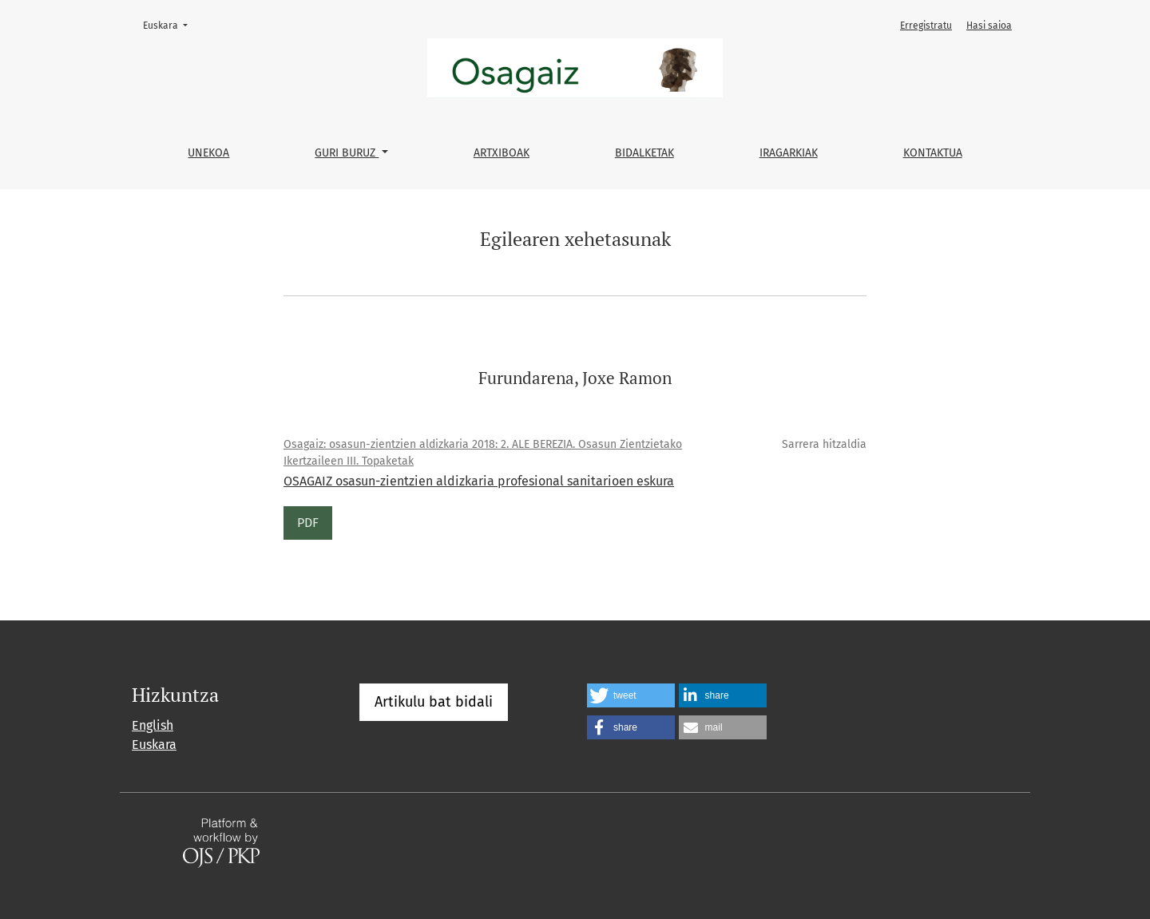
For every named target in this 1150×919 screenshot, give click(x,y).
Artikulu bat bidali (434, 702)
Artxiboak (501, 153)
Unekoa (208, 153)
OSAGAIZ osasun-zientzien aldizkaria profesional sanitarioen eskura (479, 481)
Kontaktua (932, 153)
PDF (308, 522)
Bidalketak (644, 153)
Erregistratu (926, 25)
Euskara (170, 24)
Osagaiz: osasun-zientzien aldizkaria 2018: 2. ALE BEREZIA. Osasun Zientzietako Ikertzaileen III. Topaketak (483, 453)
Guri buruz (347, 153)
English (152, 725)
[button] (631, 695)
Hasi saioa (989, 25)
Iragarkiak (788, 153)
